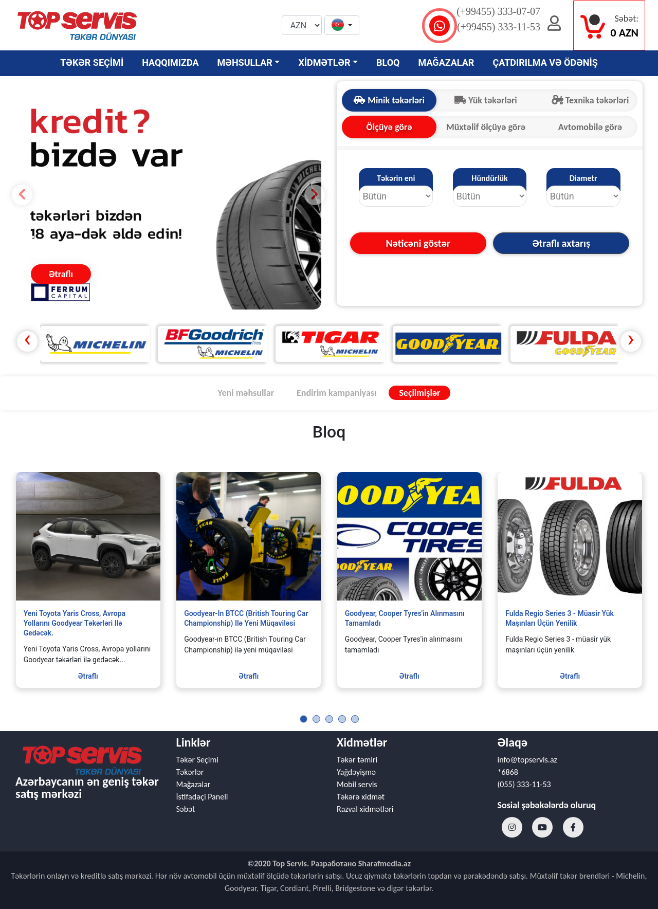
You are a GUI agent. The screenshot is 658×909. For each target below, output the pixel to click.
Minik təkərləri (389, 100)
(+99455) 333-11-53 (498, 26)
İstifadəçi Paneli (202, 797)
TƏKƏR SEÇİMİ (91, 62)
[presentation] (27, 341)
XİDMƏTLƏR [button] (324, 62)
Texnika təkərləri (590, 100)
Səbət (185, 809)
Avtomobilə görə (590, 127)
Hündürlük (489, 178)
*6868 (508, 772)
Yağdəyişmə (356, 772)
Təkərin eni (396, 178)
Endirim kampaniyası (336, 392)
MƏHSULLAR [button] (244, 62)
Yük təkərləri (485, 100)
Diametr (583, 178)
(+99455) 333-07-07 (498, 11)
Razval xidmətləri (365, 809)
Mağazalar (193, 784)
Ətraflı (61, 274)
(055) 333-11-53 (524, 784)
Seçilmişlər (419, 392)
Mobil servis (357, 784)
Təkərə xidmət (361, 797)
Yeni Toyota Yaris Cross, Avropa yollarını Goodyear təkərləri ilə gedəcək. (74, 623)
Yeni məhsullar (246, 392)
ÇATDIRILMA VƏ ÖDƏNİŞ (544, 62)
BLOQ (387, 62)
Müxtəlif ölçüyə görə (485, 127)
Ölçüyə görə (389, 127)
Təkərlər (190, 772)
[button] (342, 25)
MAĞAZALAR (446, 62)
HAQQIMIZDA (170, 62)
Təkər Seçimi (197, 760)
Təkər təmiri (357, 760)
